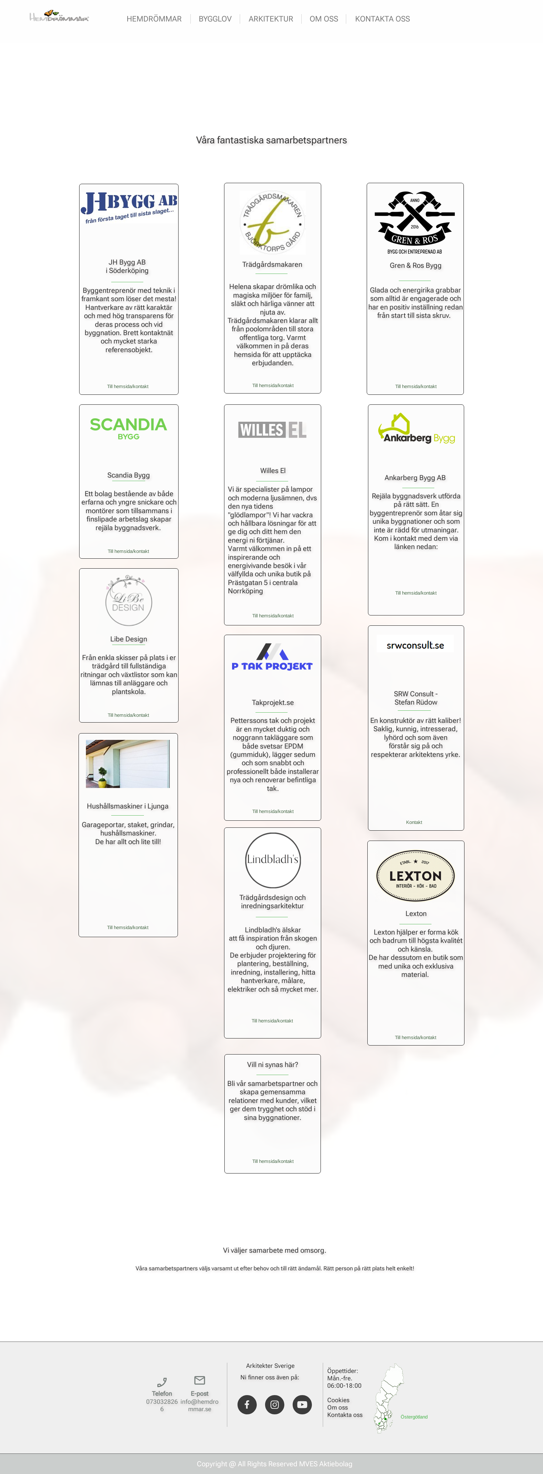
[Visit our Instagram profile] (274, 1404)
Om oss (337, 1407)
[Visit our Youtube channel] (302, 1404)
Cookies (338, 1400)
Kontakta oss (345, 1415)
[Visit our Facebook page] (247, 1404)
